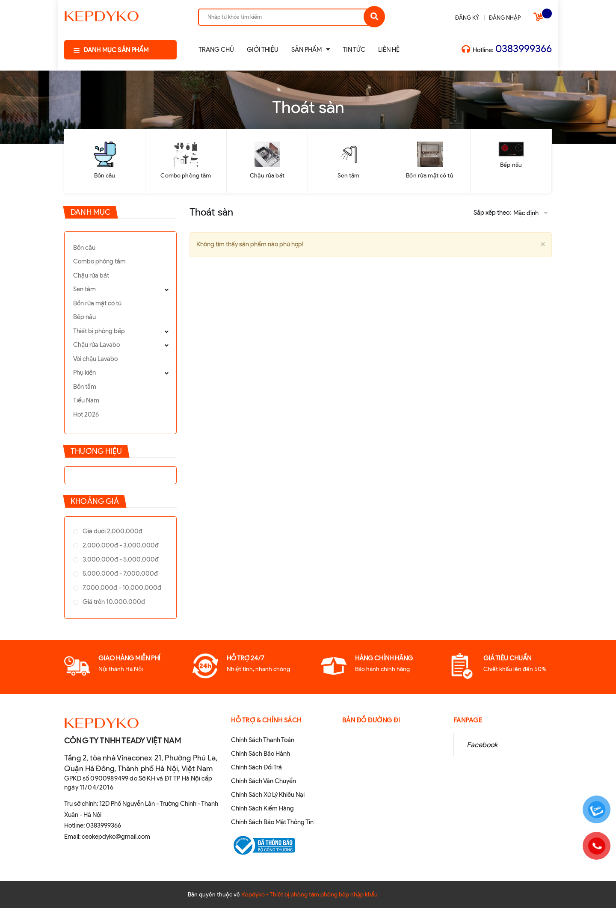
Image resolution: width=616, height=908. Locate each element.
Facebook (482, 744)
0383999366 (523, 48)
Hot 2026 (86, 414)
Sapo (421, 894)
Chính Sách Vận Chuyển (263, 781)
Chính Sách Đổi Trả (256, 767)
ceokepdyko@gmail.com (116, 836)
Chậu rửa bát (267, 175)
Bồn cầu (105, 175)
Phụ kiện (84, 372)
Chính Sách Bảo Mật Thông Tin (272, 822)
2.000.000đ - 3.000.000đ (120, 545)
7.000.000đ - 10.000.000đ (121, 588)
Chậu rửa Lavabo (96, 345)
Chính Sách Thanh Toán (262, 740)
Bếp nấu (511, 165)
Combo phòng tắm (185, 175)
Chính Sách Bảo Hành (260, 753)
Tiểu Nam (86, 400)
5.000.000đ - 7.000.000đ (119, 573)
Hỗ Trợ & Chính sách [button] (266, 720)
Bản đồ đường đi (371, 720)
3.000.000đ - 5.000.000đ (120, 559)
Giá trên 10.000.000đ (113, 602)
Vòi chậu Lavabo (95, 359)
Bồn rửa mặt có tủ (429, 175)
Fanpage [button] (468, 720)
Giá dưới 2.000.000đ (111, 531)
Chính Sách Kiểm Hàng (262, 808)
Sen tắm (349, 175)
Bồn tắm (84, 386)
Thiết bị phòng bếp (99, 331)
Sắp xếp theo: (492, 212)
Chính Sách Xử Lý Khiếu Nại (268, 795)
